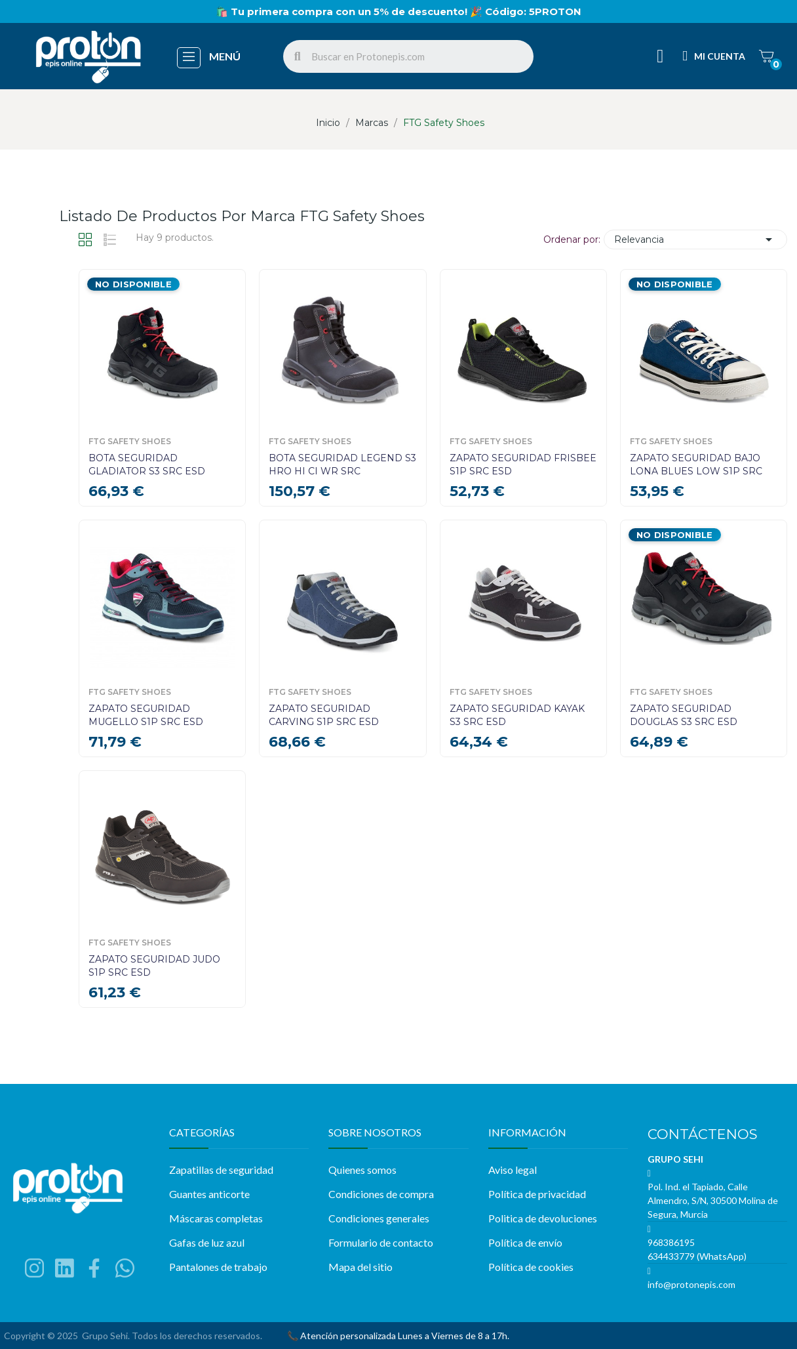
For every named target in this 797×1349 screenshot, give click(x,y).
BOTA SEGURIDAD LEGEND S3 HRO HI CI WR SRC (342, 464)
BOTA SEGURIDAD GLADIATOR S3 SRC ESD (146, 464)
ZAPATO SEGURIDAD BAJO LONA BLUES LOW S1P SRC (696, 464)
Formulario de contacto (380, 1242)
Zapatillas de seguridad (221, 1169)
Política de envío (525, 1242)
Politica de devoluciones (542, 1218)
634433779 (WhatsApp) (697, 1256)
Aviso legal (512, 1169)
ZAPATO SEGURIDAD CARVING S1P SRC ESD (324, 715)
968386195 (671, 1242)
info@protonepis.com (691, 1284)
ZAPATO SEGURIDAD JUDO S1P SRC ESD (154, 965)
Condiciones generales (378, 1218)
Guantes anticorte (209, 1194)
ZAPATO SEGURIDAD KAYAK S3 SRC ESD (517, 715)
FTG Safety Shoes (129, 442)
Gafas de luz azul (206, 1242)
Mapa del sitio (360, 1266)
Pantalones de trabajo (218, 1266)
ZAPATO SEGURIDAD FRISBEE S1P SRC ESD (523, 464)
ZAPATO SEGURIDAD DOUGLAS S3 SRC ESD (683, 715)
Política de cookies (530, 1266)
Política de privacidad (537, 1194)
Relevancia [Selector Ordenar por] (695, 239)
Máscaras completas (216, 1218)
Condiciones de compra (381, 1194)
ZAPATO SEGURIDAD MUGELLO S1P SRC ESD (145, 715)
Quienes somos (362, 1169)
